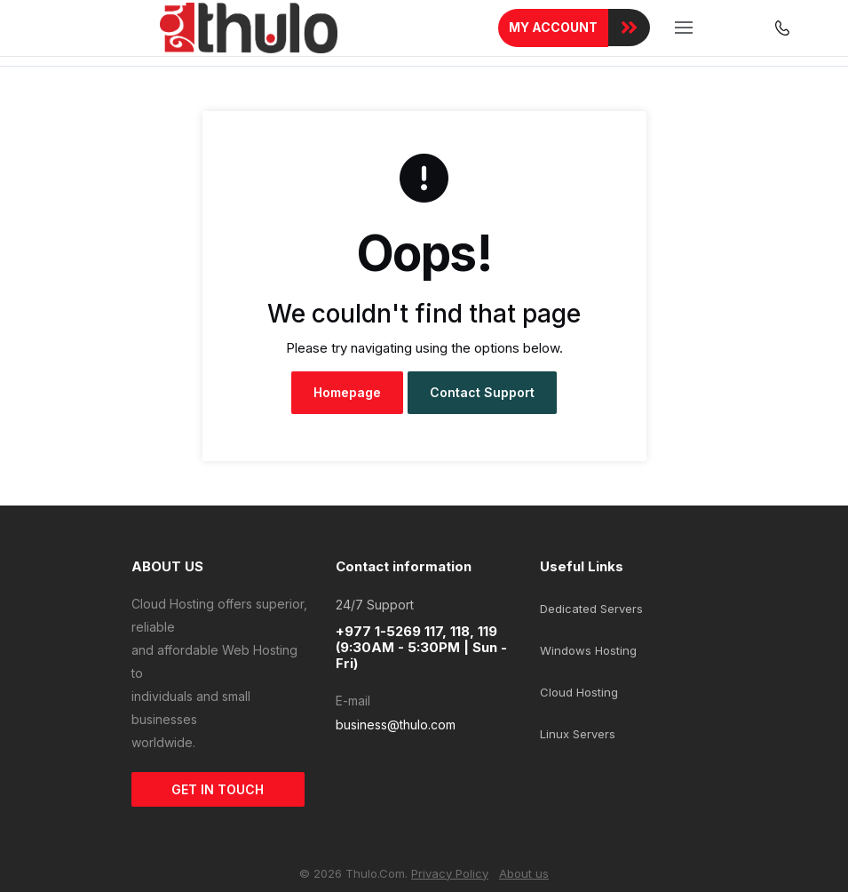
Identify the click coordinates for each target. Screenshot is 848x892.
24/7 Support (375, 604)
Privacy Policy (449, 873)
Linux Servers (577, 734)
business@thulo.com (396, 724)
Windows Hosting (588, 650)
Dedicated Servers (591, 608)
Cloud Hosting (579, 692)
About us (524, 873)
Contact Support (482, 392)
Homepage (347, 392)
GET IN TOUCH (217, 789)
